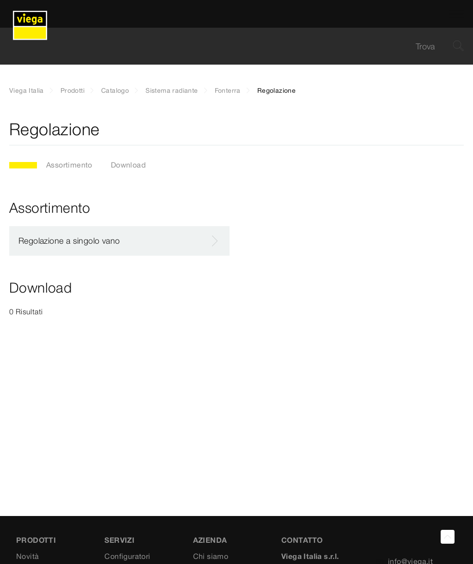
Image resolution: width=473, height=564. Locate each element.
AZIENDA (210, 540)
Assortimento (69, 164)
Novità (27, 556)
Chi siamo (211, 556)
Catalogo (115, 90)
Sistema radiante (172, 90)
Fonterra (228, 90)
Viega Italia (26, 90)
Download (128, 164)
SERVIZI (119, 540)
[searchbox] (228, 46)
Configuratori (127, 556)
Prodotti (73, 90)
